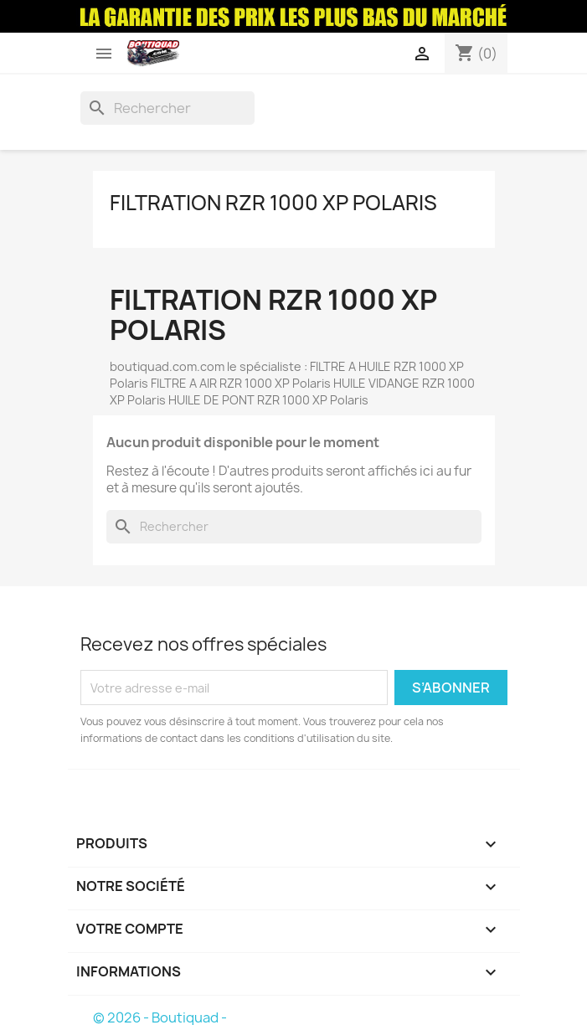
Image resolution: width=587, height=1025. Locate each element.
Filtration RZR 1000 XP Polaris (273, 202)
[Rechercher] (167, 108)
